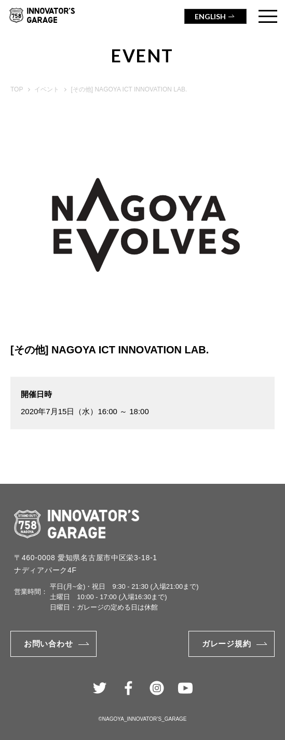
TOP (16, 89)
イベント (46, 89)
